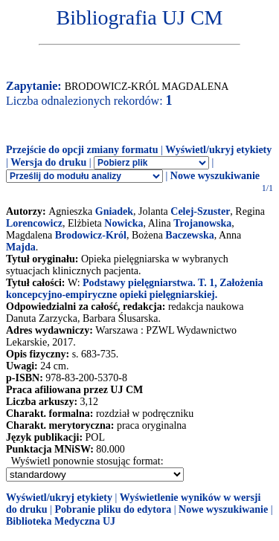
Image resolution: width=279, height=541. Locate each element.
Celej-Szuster (200, 211)
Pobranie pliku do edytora (112, 509)
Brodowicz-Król (90, 235)
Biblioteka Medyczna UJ (60, 521)
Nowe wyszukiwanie (215, 175)
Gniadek (114, 211)
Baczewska (189, 235)
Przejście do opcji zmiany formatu (82, 149)
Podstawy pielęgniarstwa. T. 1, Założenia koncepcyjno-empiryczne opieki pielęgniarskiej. (134, 288)
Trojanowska (202, 223)
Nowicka (123, 223)
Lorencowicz (34, 223)
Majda (21, 247)
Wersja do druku (48, 162)
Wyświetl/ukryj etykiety (218, 149)
